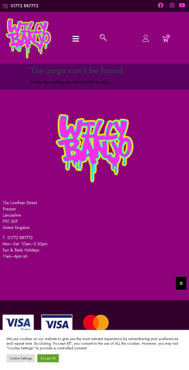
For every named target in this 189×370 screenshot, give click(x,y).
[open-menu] (75, 38)
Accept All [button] (48, 358)
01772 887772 (20, 238)
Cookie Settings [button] (21, 358)
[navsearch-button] (103, 38)
